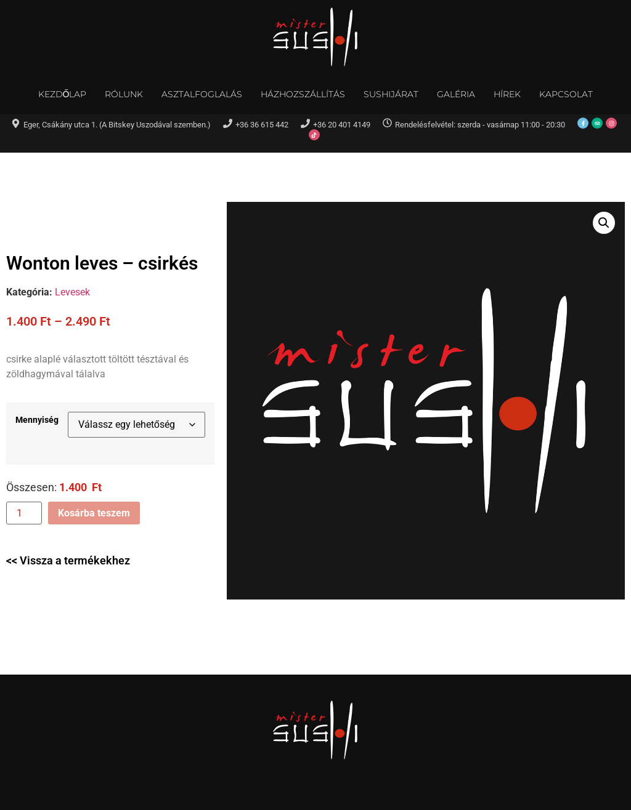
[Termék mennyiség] (24, 513)
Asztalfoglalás (201, 94)
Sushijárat (391, 94)
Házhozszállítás (303, 94)
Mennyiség (37, 420)
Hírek (507, 94)
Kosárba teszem (94, 513)
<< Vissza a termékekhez (68, 560)
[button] (604, 223)
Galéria (456, 94)
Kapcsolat (566, 94)
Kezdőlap (62, 94)
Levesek (72, 292)
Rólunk (124, 94)
